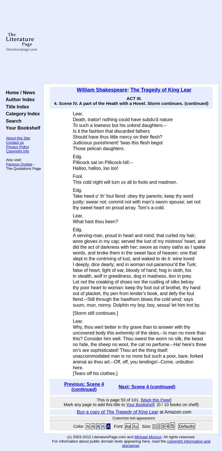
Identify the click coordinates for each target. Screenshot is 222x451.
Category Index (21, 113)
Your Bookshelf (21, 127)
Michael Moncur (147, 437)
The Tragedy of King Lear (160, 90)
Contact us (15, 142)
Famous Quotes (19, 164)
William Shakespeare (102, 90)
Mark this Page (156, 400)
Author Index (19, 99)
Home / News (19, 92)
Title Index (16, 106)
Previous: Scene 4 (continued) (84, 387)
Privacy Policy (17, 147)
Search (12, 120)
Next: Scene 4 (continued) (147, 386)
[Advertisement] (131, 42)
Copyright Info (17, 151)
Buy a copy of (117, 412)
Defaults (187, 426)
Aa (128, 426)
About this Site (18, 138)
